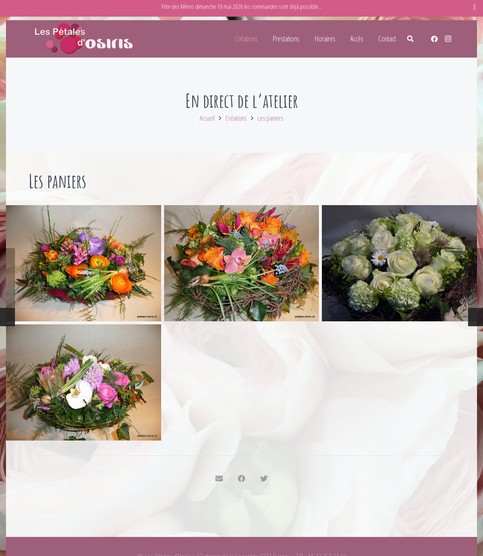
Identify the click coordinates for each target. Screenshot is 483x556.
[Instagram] (448, 39)
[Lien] (84, 39)
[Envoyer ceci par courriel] (219, 478)
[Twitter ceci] (264, 478)
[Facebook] (434, 39)
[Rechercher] (410, 38)
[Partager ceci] (241, 478)
